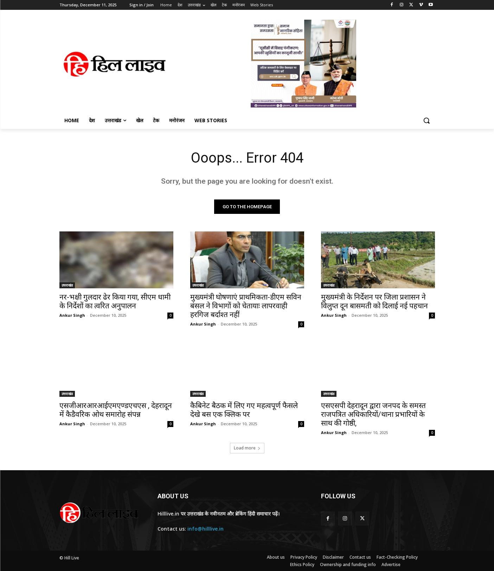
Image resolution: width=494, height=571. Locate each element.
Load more (247, 448)
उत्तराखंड (67, 285)
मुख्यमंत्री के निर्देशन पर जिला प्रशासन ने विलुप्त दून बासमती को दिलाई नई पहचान (374, 301)
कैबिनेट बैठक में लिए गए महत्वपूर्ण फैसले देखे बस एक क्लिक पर (244, 410)
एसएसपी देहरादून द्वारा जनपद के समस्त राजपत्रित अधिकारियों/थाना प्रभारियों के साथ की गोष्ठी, (373, 414)
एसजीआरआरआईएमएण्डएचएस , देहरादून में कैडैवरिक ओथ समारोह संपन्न (115, 410)
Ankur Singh (72, 315)
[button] (426, 120)
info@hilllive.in (205, 528)
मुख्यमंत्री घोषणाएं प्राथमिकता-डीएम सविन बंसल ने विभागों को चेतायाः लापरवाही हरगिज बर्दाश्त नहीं (245, 306)
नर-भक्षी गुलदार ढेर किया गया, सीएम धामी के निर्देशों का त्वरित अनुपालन (115, 301)
